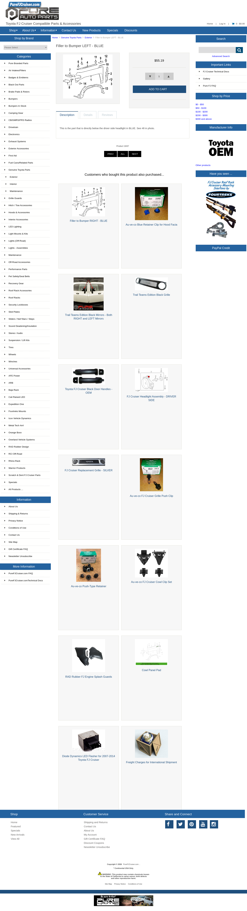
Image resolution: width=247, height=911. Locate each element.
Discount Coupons (94, 842)
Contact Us (69, 30)
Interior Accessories (16, 219)
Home (210, 23)
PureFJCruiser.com (131, 864)
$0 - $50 (200, 104)
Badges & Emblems (16, 77)
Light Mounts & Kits (16, 233)
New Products (91, 30)
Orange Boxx (13, 432)
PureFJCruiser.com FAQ (18, 573)
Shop (12, 30)
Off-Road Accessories (17, 262)
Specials (112, 30)
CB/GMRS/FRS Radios (18, 120)
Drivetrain (11, 127)
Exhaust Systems (15, 141)
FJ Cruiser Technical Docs (214, 71)
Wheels (10, 354)
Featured (16, 826)
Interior (10, 184)
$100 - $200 (202, 111)
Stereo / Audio (13, 333)
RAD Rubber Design (16, 447)
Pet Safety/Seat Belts (17, 276)
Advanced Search (221, 56)
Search (221, 38)
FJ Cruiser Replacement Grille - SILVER (89, 470)
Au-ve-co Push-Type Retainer (88, 586)
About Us (28, 30)
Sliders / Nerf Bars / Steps (19, 319)
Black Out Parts (14, 84)
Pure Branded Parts (16, 63)
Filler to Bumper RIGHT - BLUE (88, 220)
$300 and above (204, 119)
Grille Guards (13, 198)
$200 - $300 (202, 115)
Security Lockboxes (16, 305)
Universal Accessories (17, 368)
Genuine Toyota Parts (71, 37)
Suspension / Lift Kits (17, 340)
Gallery (204, 78)
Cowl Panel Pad (151, 670)
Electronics (11, 134)
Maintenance (13, 191)
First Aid (10, 155)
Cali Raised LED (14, 397)
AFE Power (12, 376)
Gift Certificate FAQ (16, 549)
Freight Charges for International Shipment (151, 762)
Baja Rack (11, 390)
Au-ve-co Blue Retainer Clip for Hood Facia (151, 224)
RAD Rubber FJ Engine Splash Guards (88, 676)
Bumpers (10, 99)
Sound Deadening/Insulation (20, 326)
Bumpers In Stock (15, 106)
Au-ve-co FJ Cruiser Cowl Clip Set (151, 581)
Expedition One (14, 404)
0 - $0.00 (238, 23)
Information (48, 30)
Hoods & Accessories (17, 212)
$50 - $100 (201, 108)
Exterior (88, 37)
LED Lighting (12, 226)
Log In (222, 23)
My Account (90, 834)
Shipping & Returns (16, 513)
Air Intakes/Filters (15, 70)
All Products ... (13, 489)
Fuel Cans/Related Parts (18, 162)
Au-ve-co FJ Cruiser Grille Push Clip (151, 495)
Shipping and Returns (96, 822)
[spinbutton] (159, 76)
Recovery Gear (14, 283)
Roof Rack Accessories (18, 290)
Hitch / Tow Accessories (18, 205)
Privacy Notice (13, 520)
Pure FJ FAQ (207, 86)
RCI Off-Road (13, 454)
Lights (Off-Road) (15, 241)
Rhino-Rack (12, 461)
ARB (8, 383)
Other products (203, 165)
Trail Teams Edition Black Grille (151, 294)
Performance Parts (15, 269)
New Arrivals (17, 834)
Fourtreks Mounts (15, 411)
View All (15, 838)
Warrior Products (14, 468)
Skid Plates (12, 312)
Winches (10, 361)
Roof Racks (12, 297)
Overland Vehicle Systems (19, 439)
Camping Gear (13, 113)
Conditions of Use (15, 528)
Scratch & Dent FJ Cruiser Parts (22, 475)
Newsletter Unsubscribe (18, 556)
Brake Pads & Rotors (17, 91)
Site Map (10, 542)
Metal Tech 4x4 (14, 425)
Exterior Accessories (16, 148)
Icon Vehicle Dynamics (17, 418)
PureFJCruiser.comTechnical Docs (23, 580)
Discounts (130, 30)
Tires (9, 347)
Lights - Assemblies (16, 248)
